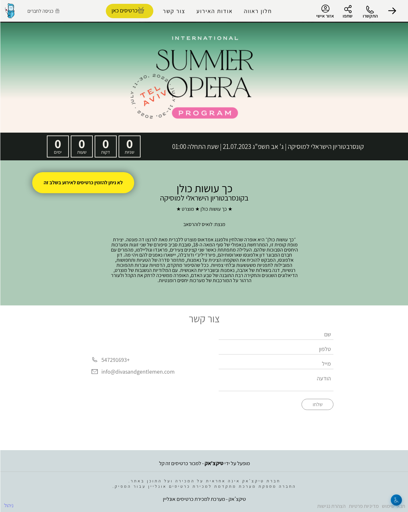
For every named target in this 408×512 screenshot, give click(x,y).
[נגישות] (396, 500)
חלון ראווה (258, 11)
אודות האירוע (214, 11)
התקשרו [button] (369, 16)
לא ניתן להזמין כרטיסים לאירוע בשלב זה (82, 182)
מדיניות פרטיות (363, 505)
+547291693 (115, 359)
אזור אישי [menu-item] (325, 11)
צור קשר (174, 11)
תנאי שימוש (393, 505)
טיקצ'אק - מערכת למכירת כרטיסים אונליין (204, 498)
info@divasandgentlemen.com (137, 372)
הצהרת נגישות (331, 505)
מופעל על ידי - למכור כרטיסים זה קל (204, 463)
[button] (392, 11)
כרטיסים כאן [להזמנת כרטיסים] (124, 10)
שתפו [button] (347, 16)
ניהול (8, 505)
